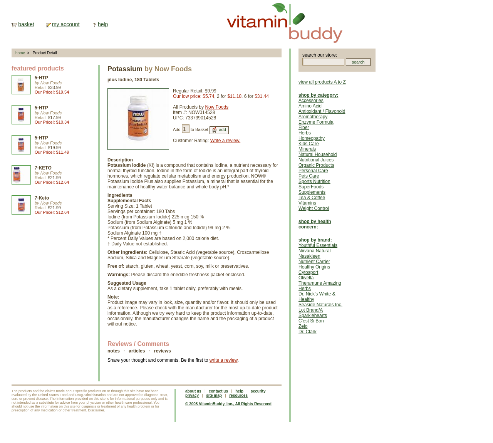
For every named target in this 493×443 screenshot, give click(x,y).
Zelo (302, 326)
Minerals (307, 149)
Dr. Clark (307, 331)
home (20, 53)
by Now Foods (48, 83)
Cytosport (308, 272)
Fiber (303, 127)
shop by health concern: (314, 224)
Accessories (311, 100)
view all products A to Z (322, 82)
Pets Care (308, 176)
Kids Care (308, 143)
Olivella (306, 277)
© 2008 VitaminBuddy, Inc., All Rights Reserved (228, 404)
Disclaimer (96, 410)
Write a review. (225, 140)
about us (193, 391)
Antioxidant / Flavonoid (321, 111)
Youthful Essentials (317, 245)
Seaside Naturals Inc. (320, 304)
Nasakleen (309, 256)
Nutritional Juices (316, 160)
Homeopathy (311, 138)
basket (26, 24)
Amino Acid (310, 106)
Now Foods (216, 107)
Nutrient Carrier (314, 261)
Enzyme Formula (316, 122)
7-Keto (42, 198)
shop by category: (318, 95)
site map (214, 395)
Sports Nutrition (314, 181)
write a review (224, 360)
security (258, 391)
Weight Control (313, 208)
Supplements (311, 192)
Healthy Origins (314, 267)
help (103, 24)
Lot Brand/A (310, 310)
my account (66, 24)
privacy (192, 395)
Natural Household (317, 154)
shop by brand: (315, 240)
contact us (218, 391)
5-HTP (41, 78)
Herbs (304, 133)
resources (238, 395)
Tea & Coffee (311, 197)
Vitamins (307, 203)
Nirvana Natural (314, 250)
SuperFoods (311, 187)
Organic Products (316, 165)
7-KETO (43, 168)
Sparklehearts (312, 315)
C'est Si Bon (311, 321)
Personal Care (313, 170)
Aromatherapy (312, 116)
